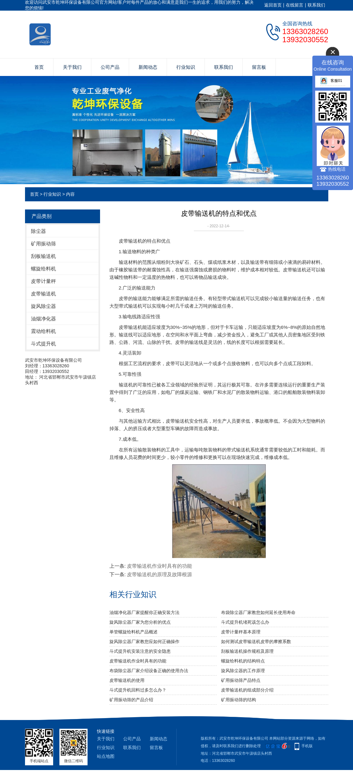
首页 (39, 67)
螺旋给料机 (43, 268)
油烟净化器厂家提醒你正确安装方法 (144, 612)
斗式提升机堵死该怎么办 (245, 622)
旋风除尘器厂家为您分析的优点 (140, 622)
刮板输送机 (43, 256)
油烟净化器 (43, 318)
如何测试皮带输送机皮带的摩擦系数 (256, 641)
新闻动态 (148, 67)
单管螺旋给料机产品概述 (133, 631)
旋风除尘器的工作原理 (243, 670)
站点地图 (105, 756)
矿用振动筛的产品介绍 (131, 699)
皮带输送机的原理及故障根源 (159, 574)
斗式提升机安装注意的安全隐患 (140, 651)
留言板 (259, 67)
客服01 (331, 80)
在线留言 (294, 5)
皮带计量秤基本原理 (240, 631)
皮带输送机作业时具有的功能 (159, 566)
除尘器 (38, 231)
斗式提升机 (43, 343)
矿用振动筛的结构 (238, 699)
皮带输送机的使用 (126, 680)
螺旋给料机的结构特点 (243, 660)
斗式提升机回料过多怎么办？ (137, 689)
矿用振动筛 (43, 243)
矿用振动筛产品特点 (240, 680)
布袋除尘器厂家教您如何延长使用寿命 (258, 612)
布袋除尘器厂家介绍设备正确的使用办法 (148, 670)
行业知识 (185, 67)
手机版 (307, 746)
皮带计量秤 (43, 281)
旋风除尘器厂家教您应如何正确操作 (144, 641)
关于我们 (72, 67)
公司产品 (110, 67)
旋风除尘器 (43, 306)
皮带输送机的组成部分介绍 (247, 689)
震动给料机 (43, 331)
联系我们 (316, 5)
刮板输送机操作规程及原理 (247, 651)
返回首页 (273, 5)
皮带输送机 (43, 293)
